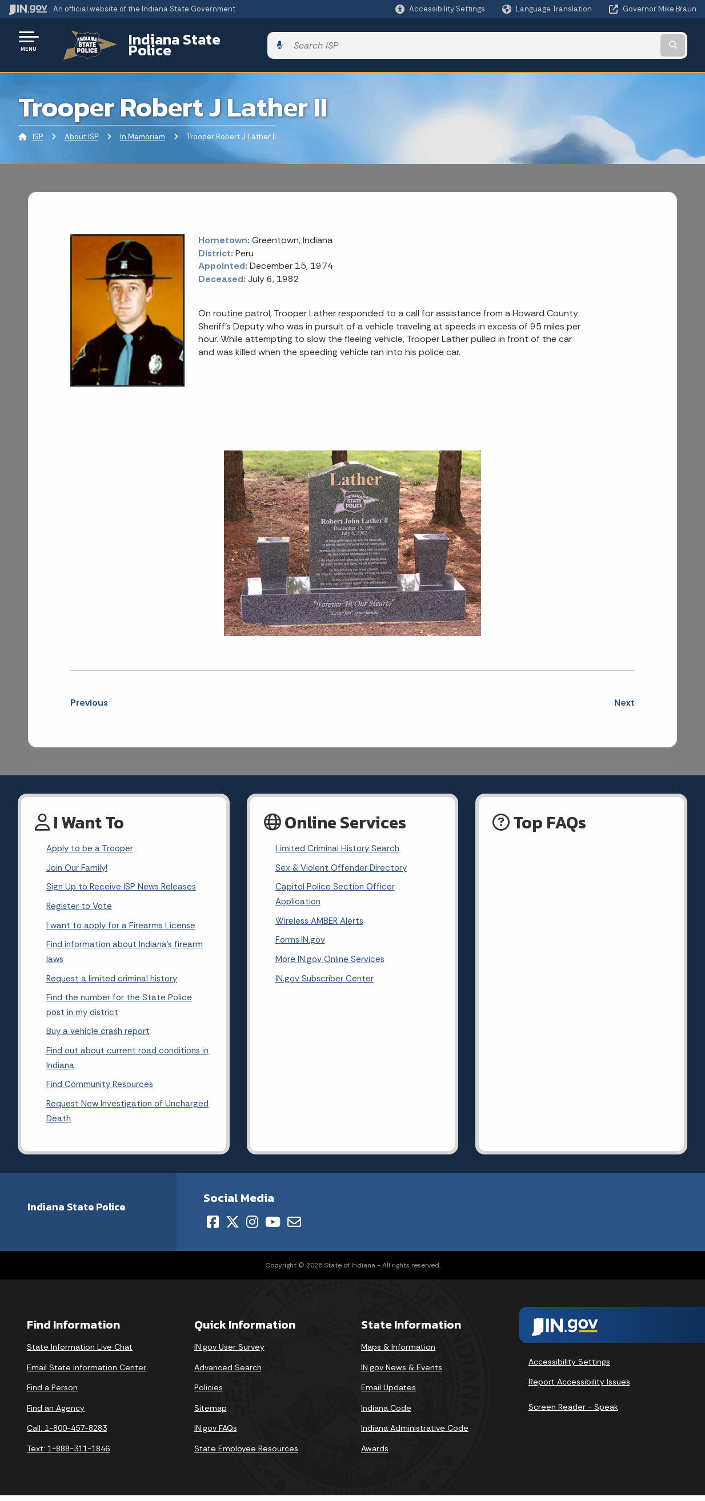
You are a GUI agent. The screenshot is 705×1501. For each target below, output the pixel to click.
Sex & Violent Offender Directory (343, 861)
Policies (208, 1393)
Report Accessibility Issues (579, 1387)
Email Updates (388, 1393)
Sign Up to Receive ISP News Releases (123, 881)
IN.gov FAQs (215, 1433)
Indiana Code (386, 1413)
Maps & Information (398, 1352)
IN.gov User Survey (229, 1352)
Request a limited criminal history (114, 977)
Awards (374, 1454)
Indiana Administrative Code (414, 1433)
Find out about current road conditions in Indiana (128, 1060)
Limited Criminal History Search (339, 841)
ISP (38, 128)
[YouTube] (273, 1227)
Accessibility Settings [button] (569, 1367)
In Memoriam (142, 128)
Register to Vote (80, 901)
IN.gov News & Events (401, 1372)
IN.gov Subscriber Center (326, 977)
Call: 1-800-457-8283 (67, 1433)
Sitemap (210, 1413)
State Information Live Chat (80, 1352)
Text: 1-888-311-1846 (68, 1454)
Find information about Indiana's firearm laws (128, 949)
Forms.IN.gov (301, 937)
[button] (440, 8)
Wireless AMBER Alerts (321, 917)
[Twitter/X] (232, 1227)
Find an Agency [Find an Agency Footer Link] (56, 1413)
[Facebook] (213, 1227)
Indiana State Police (183, 40)
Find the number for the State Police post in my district (121, 1004)
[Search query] (618, 41)
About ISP (81, 128)
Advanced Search (228, 1372)
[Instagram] (252, 1227)
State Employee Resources (246, 1454)
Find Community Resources (102, 1088)
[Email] (294, 1227)
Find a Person (52, 1393)
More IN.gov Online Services (331, 957)
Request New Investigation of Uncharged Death (107, 1115)
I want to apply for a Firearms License (123, 921)
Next (624, 694)
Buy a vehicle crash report (100, 1033)
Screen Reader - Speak (573, 1412)
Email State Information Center (86, 1372)
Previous (89, 694)
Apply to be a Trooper (92, 841)
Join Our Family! (78, 861)
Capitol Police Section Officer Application (336, 888)
